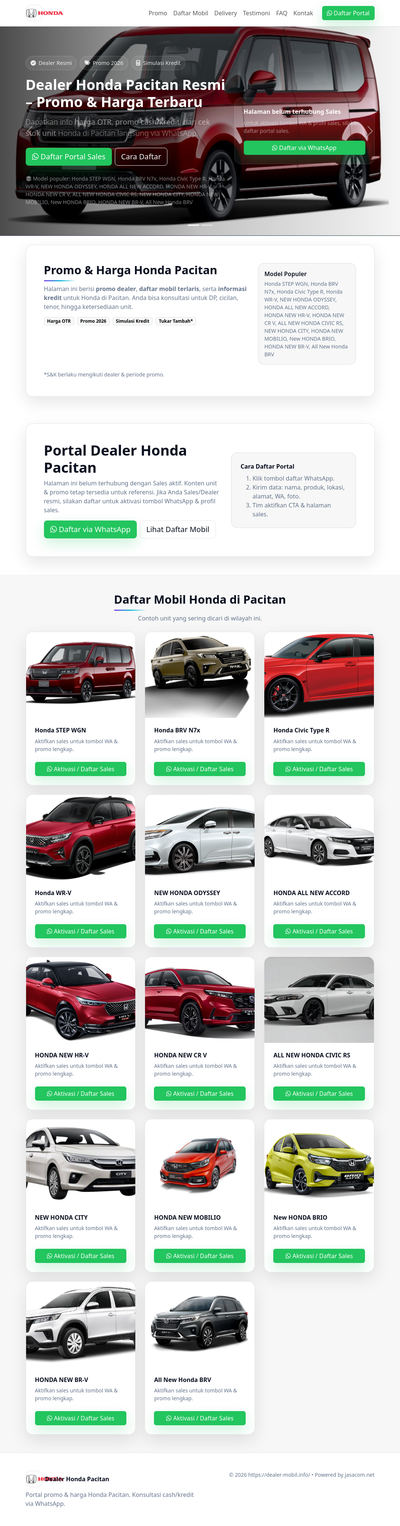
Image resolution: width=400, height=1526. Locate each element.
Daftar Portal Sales (68, 156)
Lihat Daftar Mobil (177, 529)
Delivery (225, 13)
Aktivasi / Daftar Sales (80, 769)
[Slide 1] (193, 225)
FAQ (281, 13)
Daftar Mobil (190, 13)
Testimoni (256, 13)
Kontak (303, 13)
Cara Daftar (141, 156)
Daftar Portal (348, 13)
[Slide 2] (206, 225)
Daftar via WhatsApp (304, 148)
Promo (157, 13)
